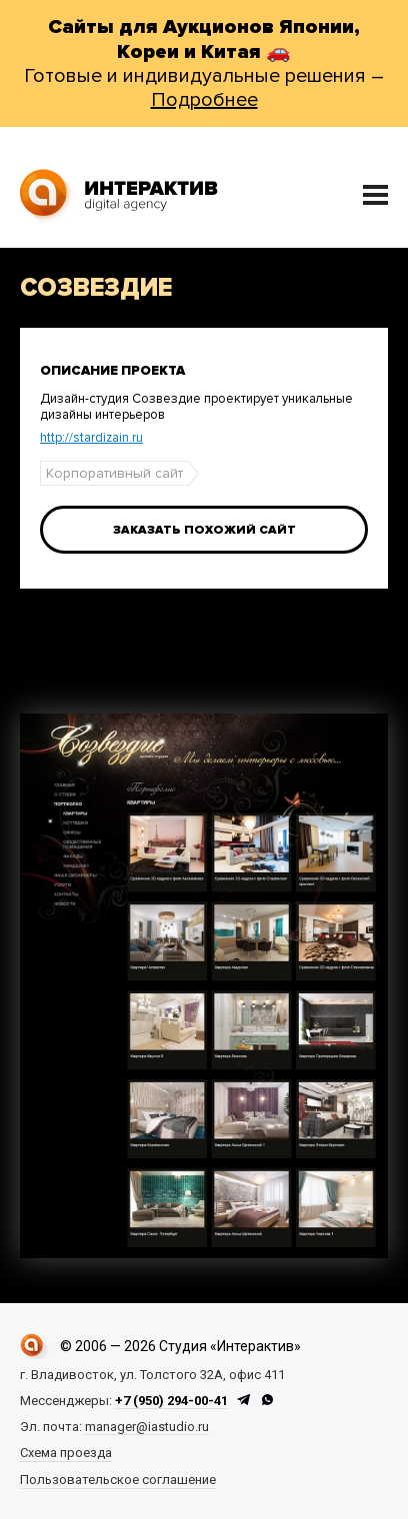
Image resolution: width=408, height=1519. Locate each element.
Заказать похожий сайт (204, 530)
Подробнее (204, 100)
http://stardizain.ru (91, 438)
